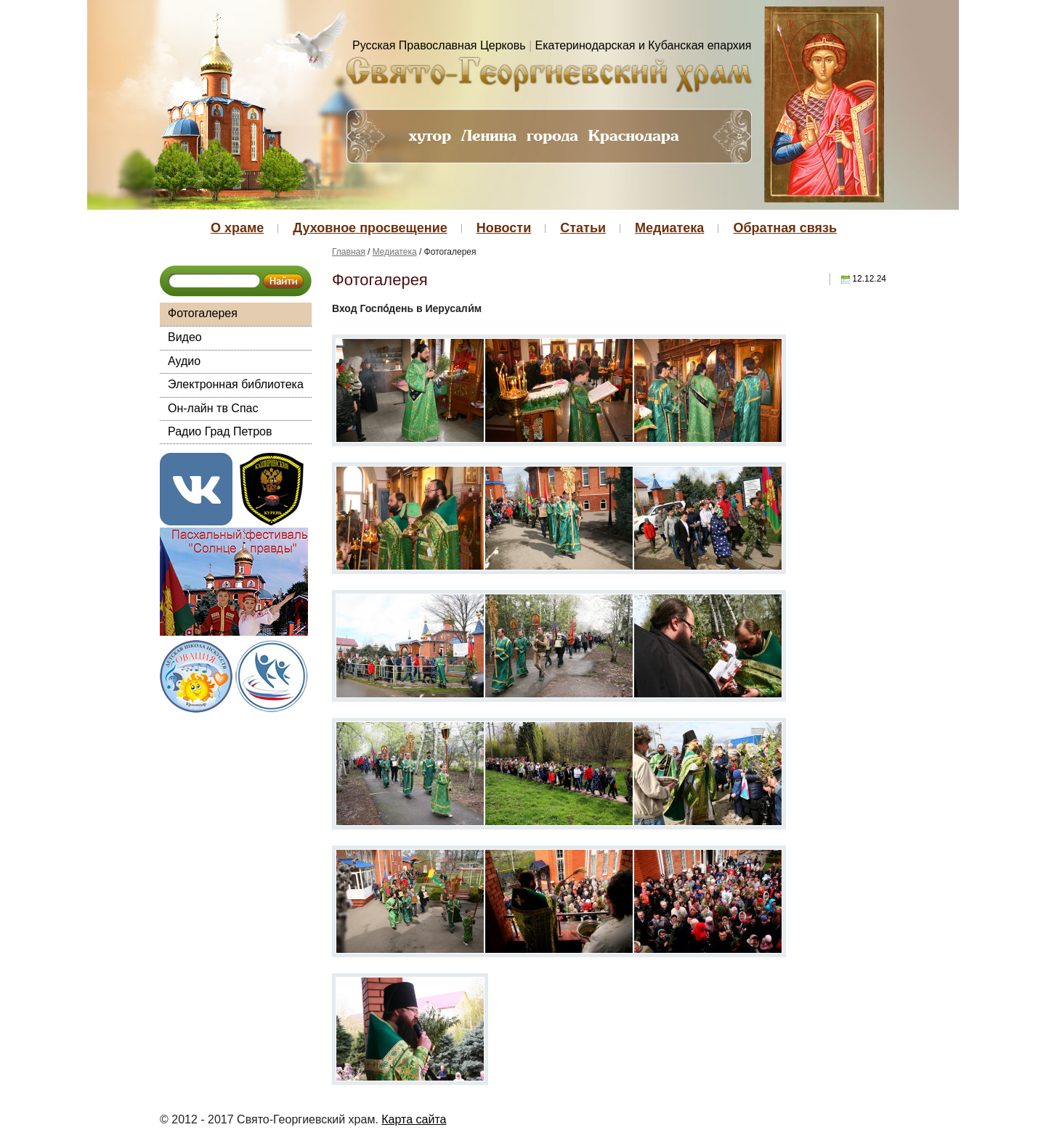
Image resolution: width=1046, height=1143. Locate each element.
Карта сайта (413, 1119)
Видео (185, 337)
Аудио (184, 361)
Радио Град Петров (220, 431)
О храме (237, 228)
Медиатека (669, 228)
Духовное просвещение (370, 228)
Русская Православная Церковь (439, 45)
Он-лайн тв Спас (213, 408)
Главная (348, 252)
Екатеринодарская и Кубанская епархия (643, 45)
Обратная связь (785, 228)
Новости (504, 228)
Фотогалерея (203, 313)
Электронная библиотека (236, 384)
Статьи (583, 228)
